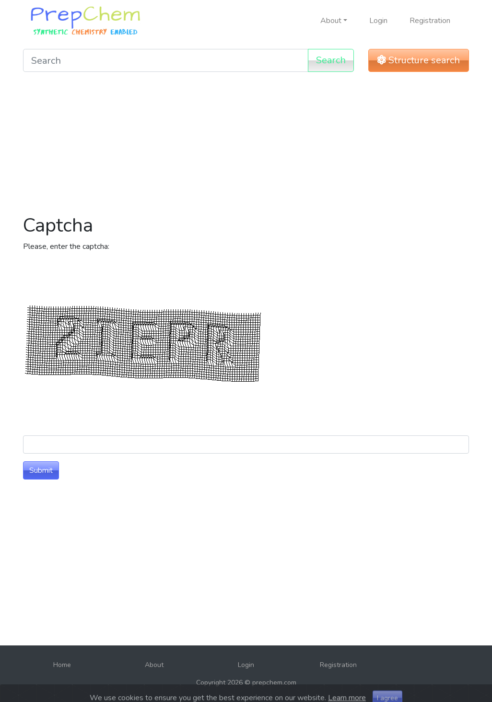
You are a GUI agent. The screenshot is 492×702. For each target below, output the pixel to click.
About (154, 664)
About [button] (330, 20)
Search (331, 60)
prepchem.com (274, 682)
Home (62, 664)
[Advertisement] (246, 147)
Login (378, 20)
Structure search (418, 60)
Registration (430, 20)
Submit (41, 470)
